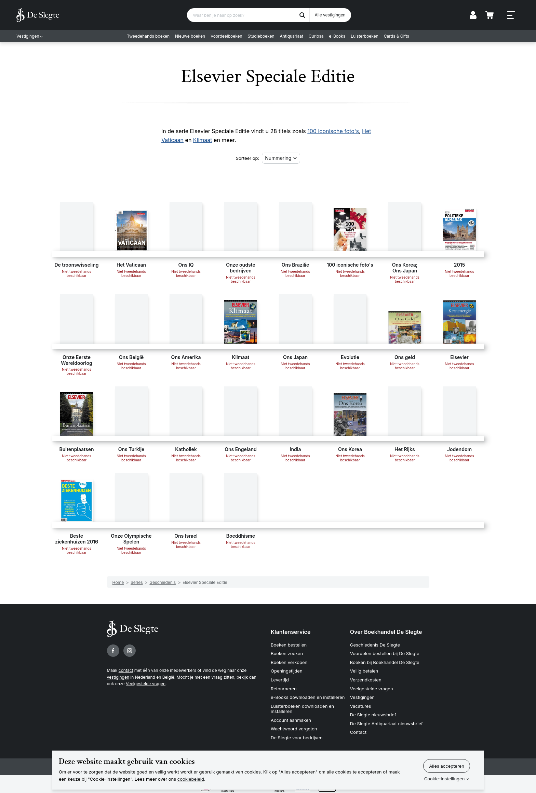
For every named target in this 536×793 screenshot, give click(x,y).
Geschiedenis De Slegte (375, 645)
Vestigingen (27, 36)
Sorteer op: (247, 158)
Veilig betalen (364, 671)
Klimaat (202, 140)
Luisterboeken (364, 36)
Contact (358, 732)
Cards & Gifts (396, 36)
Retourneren (284, 688)
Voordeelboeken (226, 36)
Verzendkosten (365, 679)
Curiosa (316, 36)
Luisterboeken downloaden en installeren (302, 708)
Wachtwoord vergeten (294, 728)
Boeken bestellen (289, 645)
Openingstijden (287, 671)
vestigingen (118, 677)
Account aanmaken (291, 720)
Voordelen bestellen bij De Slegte (384, 653)
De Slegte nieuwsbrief (373, 714)
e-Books (337, 36)
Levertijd (280, 679)
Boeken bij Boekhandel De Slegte (384, 662)
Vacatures (360, 706)
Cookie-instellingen (444, 778)
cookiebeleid (190, 779)
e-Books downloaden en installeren (308, 697)
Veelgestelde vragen (145, 683)
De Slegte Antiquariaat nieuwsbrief (386, 723)
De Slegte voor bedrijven (296, 737)
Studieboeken (261, 36)
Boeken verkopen (289, 662)
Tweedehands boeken (148, 36)
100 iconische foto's (333, 131)
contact (126, 670)
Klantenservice (290, 631)
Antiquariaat (291, 36)
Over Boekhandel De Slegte (386, 631)
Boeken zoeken (287, 653)
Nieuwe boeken (190, 36)
